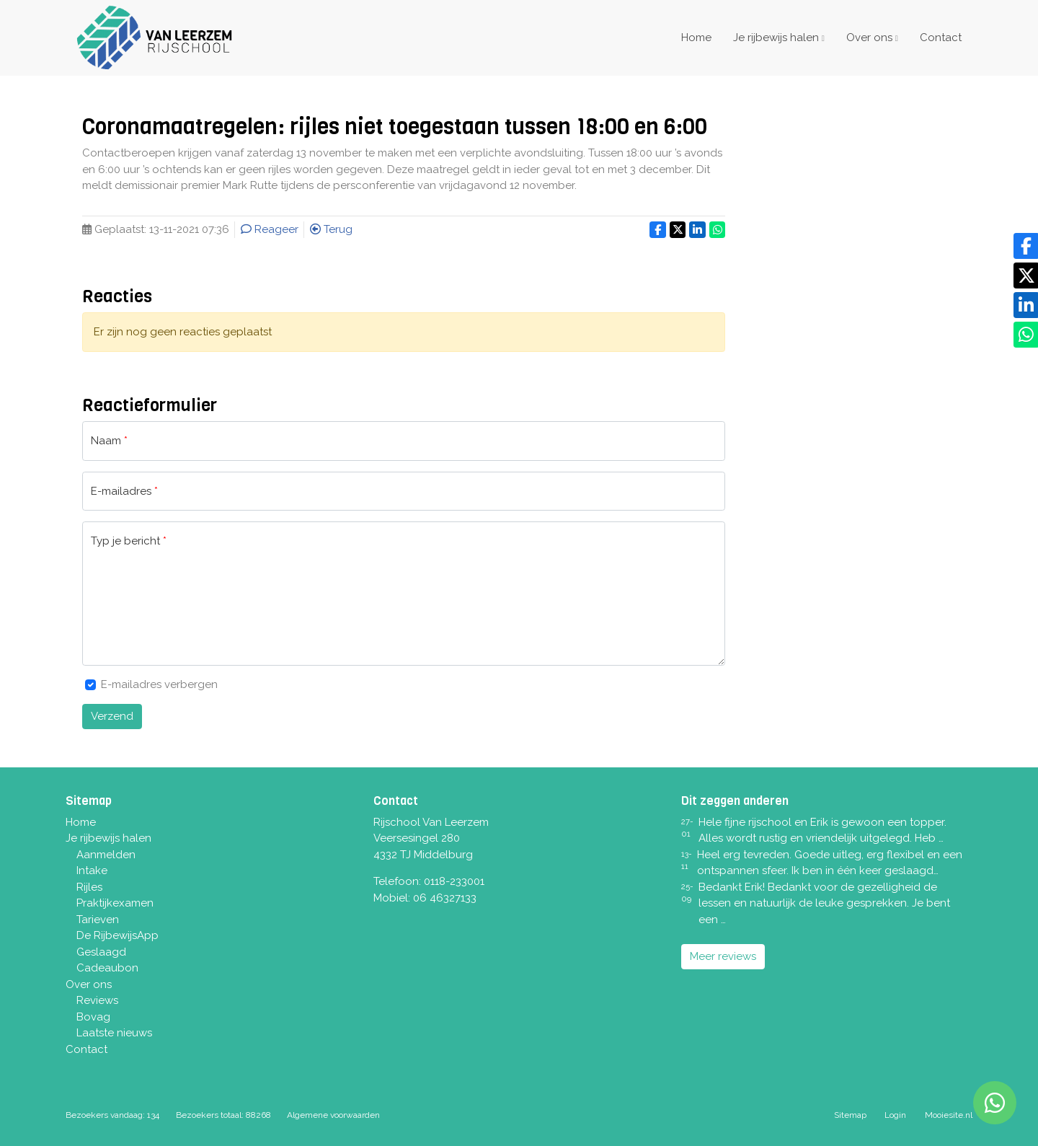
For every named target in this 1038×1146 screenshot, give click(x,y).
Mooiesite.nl (948, 1115)
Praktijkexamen (115, 902)
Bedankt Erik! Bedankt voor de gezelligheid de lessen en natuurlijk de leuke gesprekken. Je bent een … (824, 903)
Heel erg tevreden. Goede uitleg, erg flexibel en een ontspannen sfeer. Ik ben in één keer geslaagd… (829, 863)
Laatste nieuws (114, 1032)
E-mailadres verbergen (159, 684)
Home (696, 37)
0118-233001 (454, 881)
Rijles (89, 887)
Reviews (97, 1000)
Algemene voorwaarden (333, 1115)
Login (895, 1115)
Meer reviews (723, 956)
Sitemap (850, 1115)
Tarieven (97, 919)
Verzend (112, 716)
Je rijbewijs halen (776, 37)
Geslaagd (101, 952)
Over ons (869, 37)
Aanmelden (106, 854)
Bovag (93, 1016)
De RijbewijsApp (117, 935)
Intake (91, 870)
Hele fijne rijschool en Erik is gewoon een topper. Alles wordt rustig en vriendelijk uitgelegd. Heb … (822, 830)
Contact (941, 37)
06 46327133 (444, 897)
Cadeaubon (107, 967)
